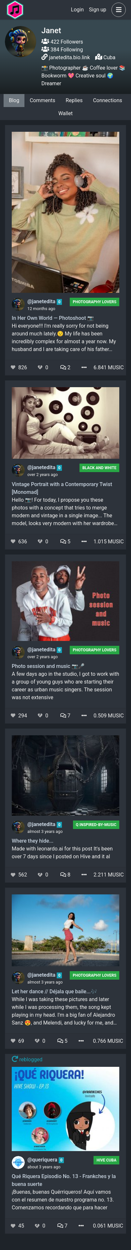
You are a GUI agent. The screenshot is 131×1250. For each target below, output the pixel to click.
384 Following (62, 50)
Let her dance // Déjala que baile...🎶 (54, 991)
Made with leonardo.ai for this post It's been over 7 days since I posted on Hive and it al (62, 853)
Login (77, 10)
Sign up (97, 10)
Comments (42, 100)
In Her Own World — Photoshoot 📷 (53, 318)
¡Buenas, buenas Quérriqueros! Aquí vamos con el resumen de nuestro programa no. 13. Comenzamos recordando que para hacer (63, 1200)
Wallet (65, 113)
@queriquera (43, 1160)
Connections (107, 100)
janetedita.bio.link (69, 57)
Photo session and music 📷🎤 (48, 666)
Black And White (99, 468)
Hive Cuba (106, 1160)
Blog (14, 100)
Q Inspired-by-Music (96, 824)
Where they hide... (32, 841)
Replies (74, 100)
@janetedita (42, 301)
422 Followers (62, 42)
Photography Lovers (94, 302)
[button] (117, 10)
